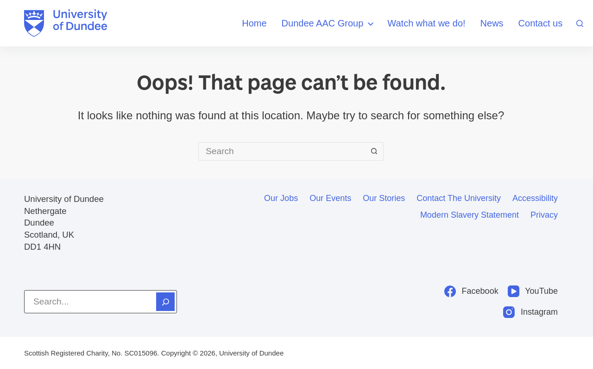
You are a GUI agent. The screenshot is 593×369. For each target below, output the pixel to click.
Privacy (544, 215)
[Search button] (374, 151)
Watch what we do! (426, 23)
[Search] (579, 23)
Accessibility (535, 198)
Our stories (384, 198)
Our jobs (281, 198)
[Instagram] (530, 312)
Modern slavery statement (469, 215)
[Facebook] (471, 291)
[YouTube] (533, 291)
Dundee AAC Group (329, 24)
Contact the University (458, 198)
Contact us (540, 23)
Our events (330, 198)
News (492, 23)
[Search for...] (281, 151)
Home (254, 23)
